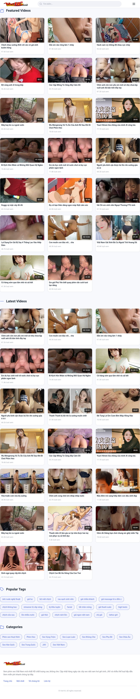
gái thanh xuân (105, 607)
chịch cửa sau (8, 615)
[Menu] (134, 4)
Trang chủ (7, 681)
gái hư (30, 599)
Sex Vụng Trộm (48, 637)
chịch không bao (9, 607)
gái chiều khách (87, 599)
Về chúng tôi (34, 681)
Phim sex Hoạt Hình (11, 637)
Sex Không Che (88, 637)
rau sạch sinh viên (66, 599)
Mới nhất (20, 681)
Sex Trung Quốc (28, 645)
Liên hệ (47, 681)
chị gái (99, 615)
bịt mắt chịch (45, 599)
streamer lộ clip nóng (33, 607)
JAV (44, 645)
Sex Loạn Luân (68, 637)
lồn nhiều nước (27, 615)
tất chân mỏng (85, 607)
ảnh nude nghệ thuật (11, 599)
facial (69, 607)
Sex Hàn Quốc (8, 645)
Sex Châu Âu (124, 637)
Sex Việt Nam (59, 645)
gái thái (44, 615)
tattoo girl (113, 615)
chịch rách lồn (61, 615)
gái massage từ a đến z (111, 599)
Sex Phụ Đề (107, 637)
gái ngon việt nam (81, 615)
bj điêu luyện (54, 607)
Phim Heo (31, 637)
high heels (122, 607)
